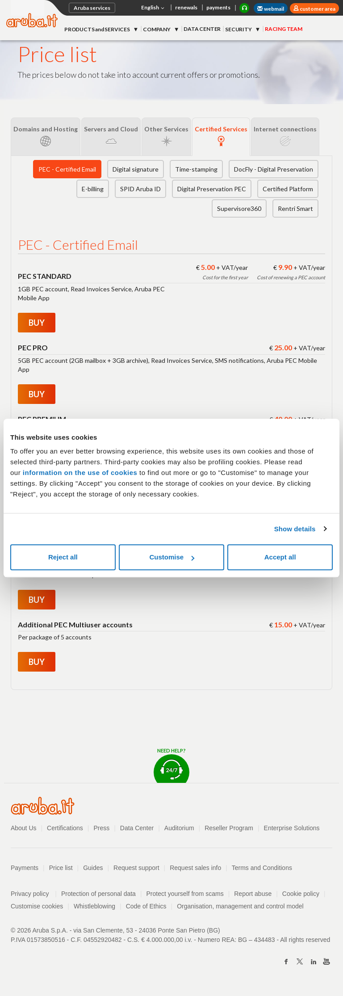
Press (102, 828)
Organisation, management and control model (240, 906)
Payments (24, 867)
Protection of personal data (98, 893)
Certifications (65, 828)
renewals (186, 7)
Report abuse (253, 893)
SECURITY (238, 29)
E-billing (93, 189)
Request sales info (196, 867)
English (153, 8)
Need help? (171, 765)
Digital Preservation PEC (211, 189)
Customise (171, 557)
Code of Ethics (146, 906)
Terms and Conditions (262, 867)
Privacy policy (34, 893)
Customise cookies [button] (37, 906)
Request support (136, 867)
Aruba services (92, 7)
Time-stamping (196, 169)
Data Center (137, 828)
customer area (317, 8)
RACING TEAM (283, 28)
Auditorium (179, 828)
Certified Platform (288, 189)
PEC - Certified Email (67, 169)
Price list (61, 867)
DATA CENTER (202, 28)
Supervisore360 (239, 208)
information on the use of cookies (80, 472)
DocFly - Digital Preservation (273, 169)
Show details (295, 529)
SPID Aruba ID (140, 189)
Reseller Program (229, 828)
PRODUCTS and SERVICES (97, 29)
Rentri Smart (295, 208)
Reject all (63, 557)
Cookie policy (301, 893)
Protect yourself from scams (185, 893)
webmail (270, 8)
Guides (93, 867)
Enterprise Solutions (292, 828)
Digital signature (136, 169)
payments (218, 7)
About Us (24, 828)
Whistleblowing (94, 906)
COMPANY (157, 29)
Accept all (280, 557)
